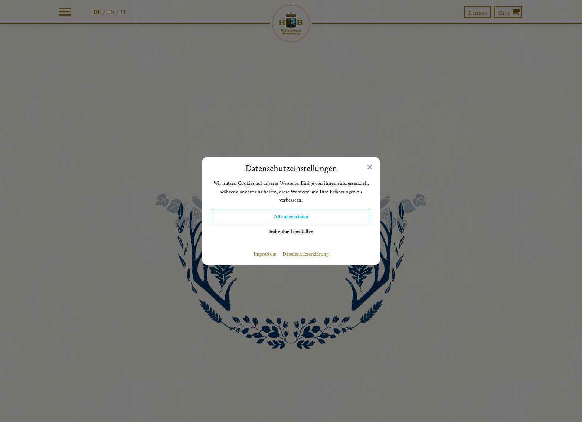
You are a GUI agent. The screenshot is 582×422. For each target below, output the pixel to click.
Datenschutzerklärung (305, 253)
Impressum (265, 253)
